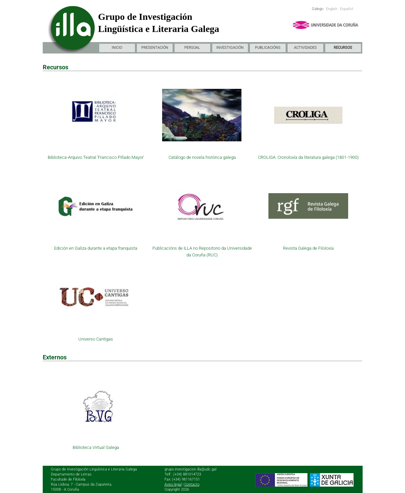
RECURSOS (343, 47)
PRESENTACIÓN (154, 47)
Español (346, 9)
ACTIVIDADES (305, 47)
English (331, 9)
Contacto (191, 484)
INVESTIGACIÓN (230, 47)
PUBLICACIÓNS (268, 47)
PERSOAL (192, 47)
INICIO (117, 47)
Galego (317, 9)
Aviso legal (173, 484)
